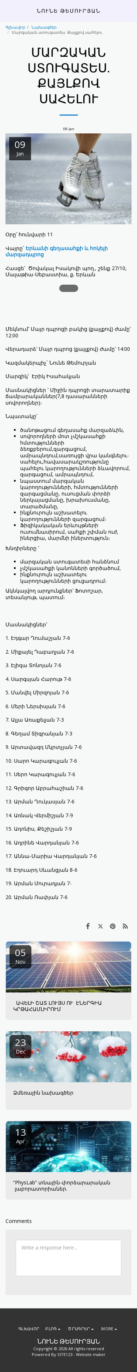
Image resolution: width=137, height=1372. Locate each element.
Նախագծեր (44, 27)
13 (20, 1135)
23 (20, 1045)
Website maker (91, 1354)
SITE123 (64, 1354)
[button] (8, 10)
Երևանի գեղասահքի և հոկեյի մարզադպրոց (56, 251)
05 (20, 955)
